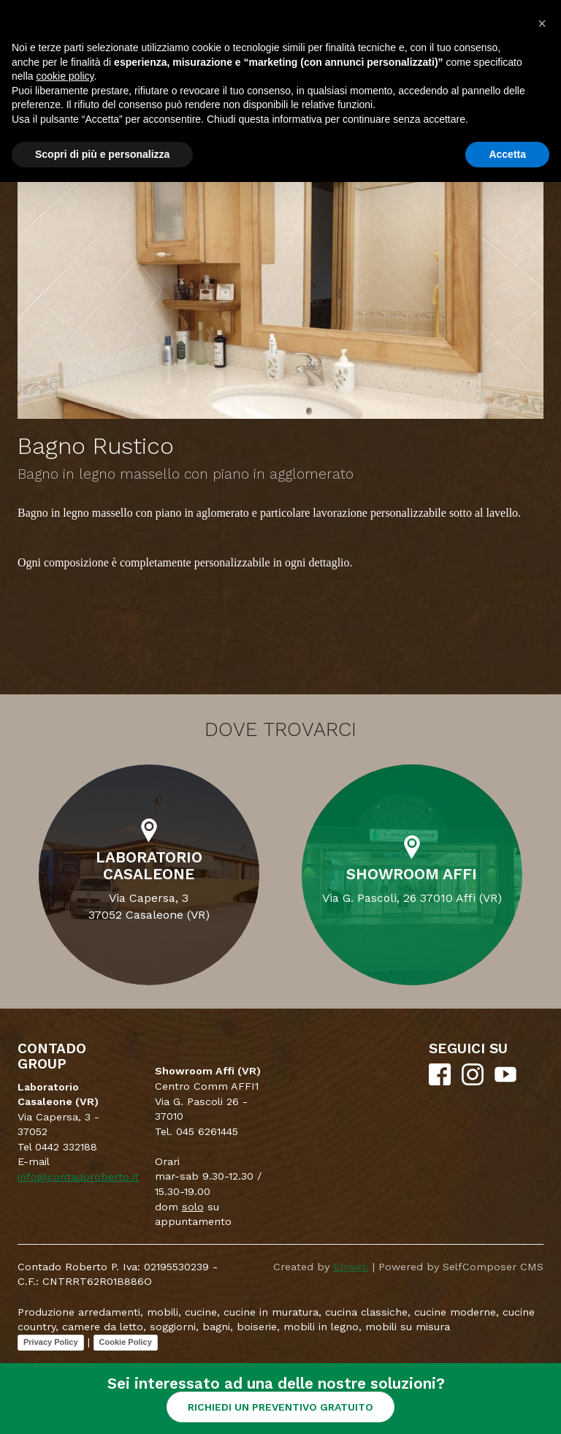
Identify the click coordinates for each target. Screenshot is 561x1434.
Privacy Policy (50, 1342)
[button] (542, 23)
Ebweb (351, 1266)
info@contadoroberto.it (78, 1177)
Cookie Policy (125, 1342)
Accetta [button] (507, 154)
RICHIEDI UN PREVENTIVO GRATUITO (280, 1407)
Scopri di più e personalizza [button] (102, 154)
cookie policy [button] (65, 76)
